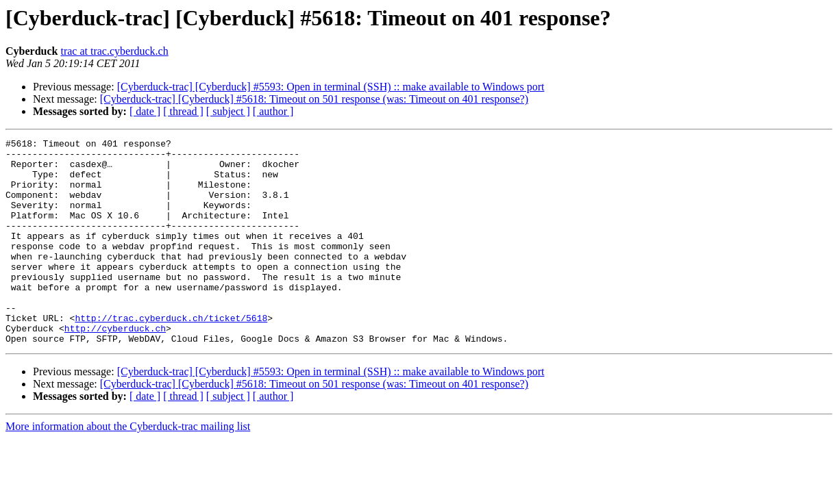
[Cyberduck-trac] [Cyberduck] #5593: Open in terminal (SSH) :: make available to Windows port (331, 86)
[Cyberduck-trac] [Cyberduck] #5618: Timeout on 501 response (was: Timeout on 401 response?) (314, 99)
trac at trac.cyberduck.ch (114, 51)
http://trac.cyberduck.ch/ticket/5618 (171, 355)
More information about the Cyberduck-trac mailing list (127, 467)
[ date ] (145, 111)
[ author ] (273, 111)
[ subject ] (228, 111)
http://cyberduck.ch (115, 367)
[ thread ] (183, 111)
